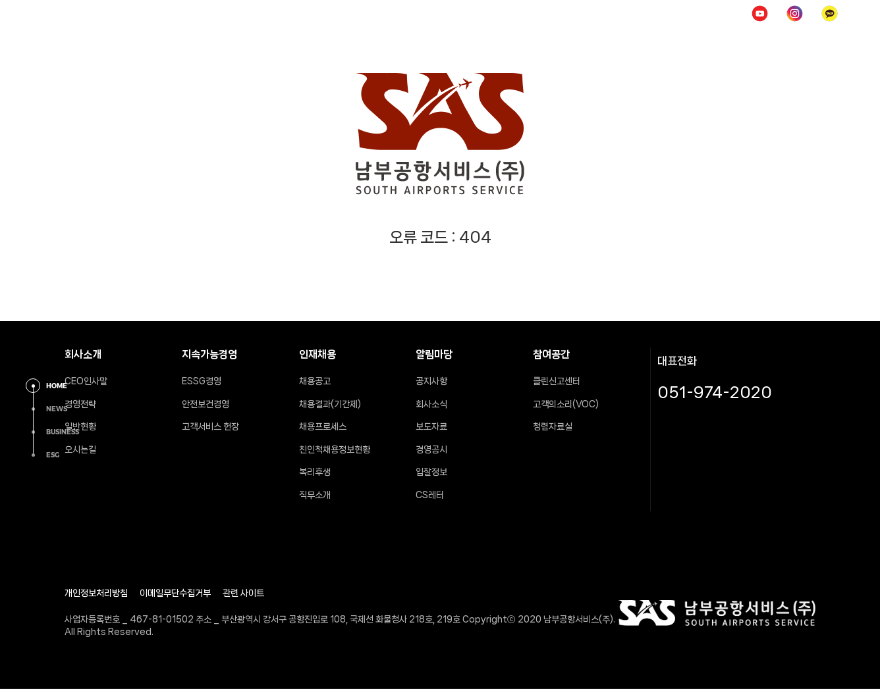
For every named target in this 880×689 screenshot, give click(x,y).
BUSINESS (62, 432)
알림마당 (560, 42)
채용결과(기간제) (330, 404)
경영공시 (431, 449)
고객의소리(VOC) (566, 404)
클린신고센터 (556, 381)
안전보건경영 (205, 404)
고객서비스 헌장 (210, 426)
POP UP (719, 13)
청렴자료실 (552, 426)
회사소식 (431, 404)
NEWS (56, 409)
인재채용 (464, 42)
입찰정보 (431, 471)
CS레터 (430, 494)
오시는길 (80, 449)
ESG (52, 455)
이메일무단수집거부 (175, 593)
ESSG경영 (201, 381)
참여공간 (655, 42)
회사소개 (273, 42)
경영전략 (80, 404)
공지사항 (431, 381)
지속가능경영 (371, 42)
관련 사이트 (243, 593)
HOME (609, 13)
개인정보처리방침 (96, 593)
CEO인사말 (86, 381)
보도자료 (431, 426)
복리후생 (315, 471)
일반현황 (80, 426)
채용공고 (315, 381)
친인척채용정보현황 (334, 449)
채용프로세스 (322, 426)
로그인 (662, 13)
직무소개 (315, 494)
